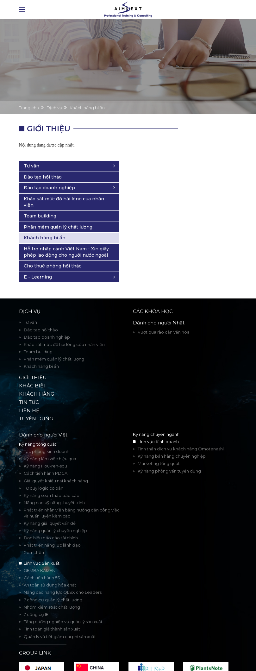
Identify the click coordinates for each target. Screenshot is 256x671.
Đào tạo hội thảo (195, 139)
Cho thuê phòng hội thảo (199, 250)
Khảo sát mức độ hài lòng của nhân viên (199, 165)
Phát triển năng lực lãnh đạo (52, 532)
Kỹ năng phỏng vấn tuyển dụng (169, 458)
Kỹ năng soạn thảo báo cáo (51, 482)
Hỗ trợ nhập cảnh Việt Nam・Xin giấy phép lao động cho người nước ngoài (203, 227)
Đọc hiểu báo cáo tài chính (51, 525)
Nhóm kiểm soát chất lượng (52, 594)
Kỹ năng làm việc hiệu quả (50, 445)
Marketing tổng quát (159, 451)
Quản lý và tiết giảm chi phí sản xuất (60, 623)
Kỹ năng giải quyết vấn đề (50, 510)
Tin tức (29, 389)
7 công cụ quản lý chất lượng (53, 587)
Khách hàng (36, 381)
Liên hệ (29, 398)
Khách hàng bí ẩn (196, 207)
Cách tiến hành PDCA (45, 460)
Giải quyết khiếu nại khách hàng (56, 468)
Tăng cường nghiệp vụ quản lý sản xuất (63, 608)
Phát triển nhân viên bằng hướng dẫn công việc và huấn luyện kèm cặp (72, 500)
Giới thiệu (33, 365)
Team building (192, 178)
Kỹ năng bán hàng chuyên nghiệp (172, 443)
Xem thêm (35, 539)
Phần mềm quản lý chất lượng (203, 193)
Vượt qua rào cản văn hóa (164, 319)
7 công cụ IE (36, 601)
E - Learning (190, 264)
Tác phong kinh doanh (46, 438)
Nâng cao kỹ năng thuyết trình (54, 489)
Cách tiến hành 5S (42, 565)
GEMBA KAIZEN (39, 557)
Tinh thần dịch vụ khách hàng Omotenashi (181, 436)
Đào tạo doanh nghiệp (201, 150)
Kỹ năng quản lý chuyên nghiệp (55, 517)
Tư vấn (183, 128)
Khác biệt (32, 373)
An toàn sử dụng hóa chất (50, 572)
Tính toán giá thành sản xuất (52, 616)
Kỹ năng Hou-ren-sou (45, 453)
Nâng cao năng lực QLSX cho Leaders (63, 579)
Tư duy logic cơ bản (43, 475)
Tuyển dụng (36, 406)
